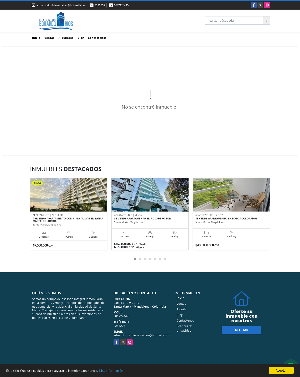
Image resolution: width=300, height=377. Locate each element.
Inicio (36, 38)
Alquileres (66, 38)
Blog (81, 38)
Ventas (49, 38)
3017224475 (121, 5)
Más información (111, 370)
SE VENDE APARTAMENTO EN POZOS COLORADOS (226, 218)
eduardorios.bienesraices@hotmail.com (141, 335)
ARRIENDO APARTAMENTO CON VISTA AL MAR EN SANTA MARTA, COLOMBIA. (68, 219)
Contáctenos (97, 38)
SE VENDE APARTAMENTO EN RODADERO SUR (142, 218)
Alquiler (182, 309)
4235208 (100, 5)
